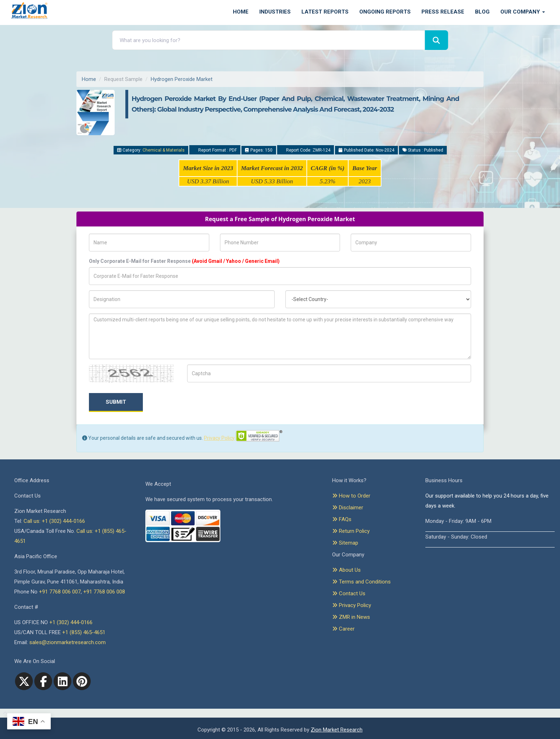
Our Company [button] (522, 12)
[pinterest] (82, 681)
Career (343, 629)
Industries (275, 12)
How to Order (351, 496)
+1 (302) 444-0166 (70, 622)
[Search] (436, 40)
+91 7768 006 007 (60, 591)
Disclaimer (347, 507)
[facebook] (43, 681)
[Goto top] (4, 713)
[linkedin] (62, 681)
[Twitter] (24, 681)
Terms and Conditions (361, 582)
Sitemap (345, 543)
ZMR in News (351, 617)
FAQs (341, 519)
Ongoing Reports (385, 12)
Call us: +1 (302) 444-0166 (54, 521)
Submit (116, 402)
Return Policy (351, 531)
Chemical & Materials (163, 150)
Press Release (442, 12)
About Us (346, 570)
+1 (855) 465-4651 (83, 632)
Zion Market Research (336, 730)
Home (241, 12)
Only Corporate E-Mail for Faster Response (184, 261)
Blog (482, 12)
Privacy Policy (219, 438)
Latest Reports (325, 12)
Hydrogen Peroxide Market (181, 79)
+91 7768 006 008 (104, 591)
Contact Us (348, 593)
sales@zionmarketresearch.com (67, 642)
